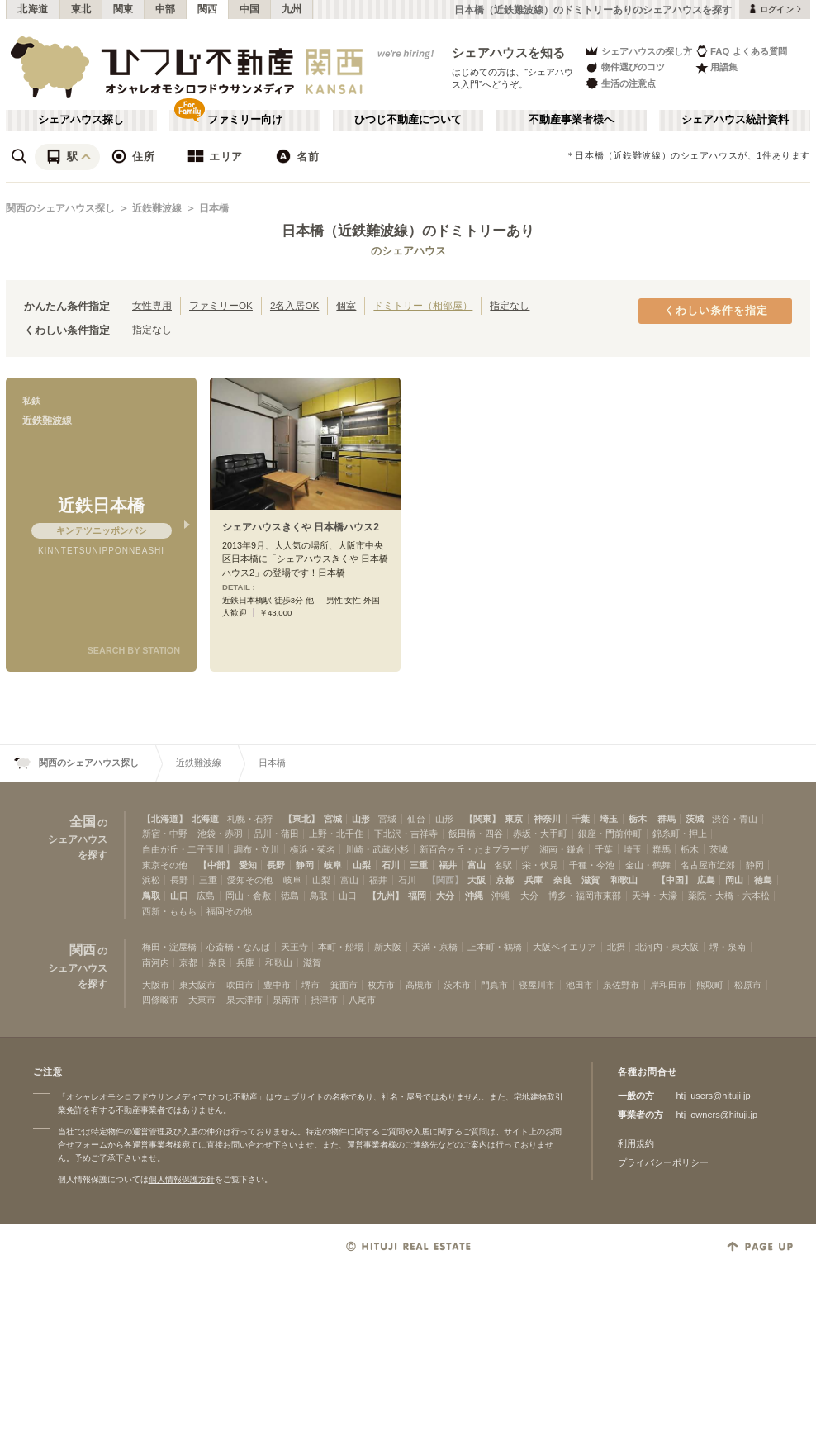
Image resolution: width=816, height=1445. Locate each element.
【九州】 (386, 896)
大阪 (476, 880)
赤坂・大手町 (540, 834)
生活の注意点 (620, 83)
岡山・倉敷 (248, 896)
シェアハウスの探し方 (638, 51)
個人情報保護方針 (182, 1179)
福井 (448, 865)
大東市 (202, 1000)
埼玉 (609, 819)
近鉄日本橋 (101, 505)
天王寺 (294, 947)
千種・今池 (591, 865)
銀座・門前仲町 (610, 834)
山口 (179, 896)
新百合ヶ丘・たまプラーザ (474, 849)
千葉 (581, 819)
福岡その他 (229, 911)
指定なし (509, 305)
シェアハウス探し (81, 120)
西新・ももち (169, 911)
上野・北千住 (336, 834)
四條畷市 (160, 1000)
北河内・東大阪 (667, 947)
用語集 (716, 67)
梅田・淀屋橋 (169, 947)
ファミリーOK (221, 305)
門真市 (494, 985)
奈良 (562, 880)
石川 (391, 865)
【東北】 (301, 819)
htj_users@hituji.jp (713, 1095)
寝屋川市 (537, 985)
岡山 (734, 880)
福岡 (417, 896)
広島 (706, 880)
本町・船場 (340, 947)
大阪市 (155, 985)
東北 (81, 9)
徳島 (763, 880)
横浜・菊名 (312, 849)
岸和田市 (668, 985)
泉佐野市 (621, 985)
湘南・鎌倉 (562, 849)
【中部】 (216, 865)
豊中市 (277, 985)
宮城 (333, 819)
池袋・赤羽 (220, 834)
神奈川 (547, 819)
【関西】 (445, 880)
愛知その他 (250, 880)
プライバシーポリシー (663, 1162)
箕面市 (344, 985)
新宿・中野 (164, 834)
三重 (419, 865)
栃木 (638, 819)
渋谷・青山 (734, 819)
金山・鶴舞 (648, 865)
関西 (207, 9)
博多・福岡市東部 (584, 896)
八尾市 (362, 1000)
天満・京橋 (435, 947)
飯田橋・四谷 (475, 834)
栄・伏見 (540, 865)
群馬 (666, 819)
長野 (276, 865)
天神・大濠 (654, 896)
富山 (476, 865)
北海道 (33, 9)
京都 (505, 880)
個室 (346, 305)
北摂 (616, 947)
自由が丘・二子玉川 (183, 849)
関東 (123, 9)
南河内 (155, 962)
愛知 (248, 865)
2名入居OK (294, 305)
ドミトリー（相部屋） (422, 305)
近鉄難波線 (157, 208)
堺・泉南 (727, 947)
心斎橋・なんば (238, 947)
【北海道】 (164, 819)
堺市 (310, 985)
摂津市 (324, 1000)
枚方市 (381, 985)
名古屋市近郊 (708, 865)
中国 (250, 9)
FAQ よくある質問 (741, 51)
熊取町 (709, 985)
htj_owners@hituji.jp (716, 1114)
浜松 (151, 880)
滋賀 (590, 880)
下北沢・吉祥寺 (406, 834)
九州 (292, 9)
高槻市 (419, 985)
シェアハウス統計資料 (735, 120)
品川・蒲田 (276, 834)
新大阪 (387, 947)
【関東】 (482, 819)
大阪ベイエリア (564, 947)
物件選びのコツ (624, 67)
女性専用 (152, 305)
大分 (445, 896)
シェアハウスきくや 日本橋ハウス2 (300, 527)
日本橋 (214, 208)
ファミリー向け (244, 120)
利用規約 (636, 1143)
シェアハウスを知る (509, 52)
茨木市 (457, 985)
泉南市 (286, 1000)
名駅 (503, 865)
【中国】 (675, 880)
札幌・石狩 (250, 819)
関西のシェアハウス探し (60, 208)
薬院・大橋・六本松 (729, 896)
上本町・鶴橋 (494, 947)
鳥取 (151, 896)
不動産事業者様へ (571, 120)
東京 (514, 819)
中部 (165, 9)
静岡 (305, 865)
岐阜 (333, 865)
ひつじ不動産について (408, 120)
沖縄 (474, 896)
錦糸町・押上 (679, 834)
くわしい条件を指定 (716, 310)
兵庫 (533, 880)
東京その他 (164, 865)
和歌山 (624, 880)
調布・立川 (256, 849)
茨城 (695, 819)
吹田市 (240, 985)
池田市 (579, 985)
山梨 (362, 865)
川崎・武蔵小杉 (377, 849)
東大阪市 (197, 985)
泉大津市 (244, 1000)
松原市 (747, 985)
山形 (361, 819)
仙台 (416, 819)
